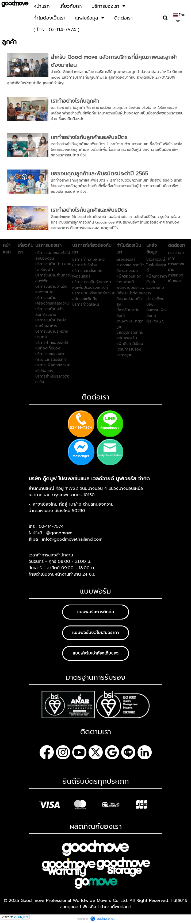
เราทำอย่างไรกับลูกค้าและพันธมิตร (89, 137)
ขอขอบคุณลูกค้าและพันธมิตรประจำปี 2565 (99, 174)
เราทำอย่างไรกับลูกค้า (75, 101)
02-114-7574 (51, 526)
